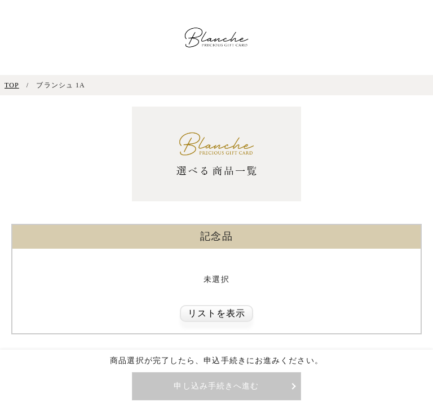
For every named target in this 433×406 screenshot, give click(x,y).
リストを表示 (217, 313)
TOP (12, 85)
